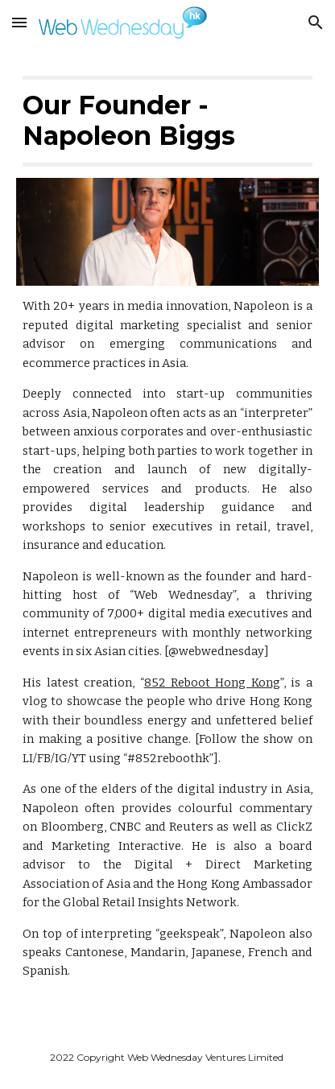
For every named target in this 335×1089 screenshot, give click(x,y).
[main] (167, 121)
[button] (19, 22)
